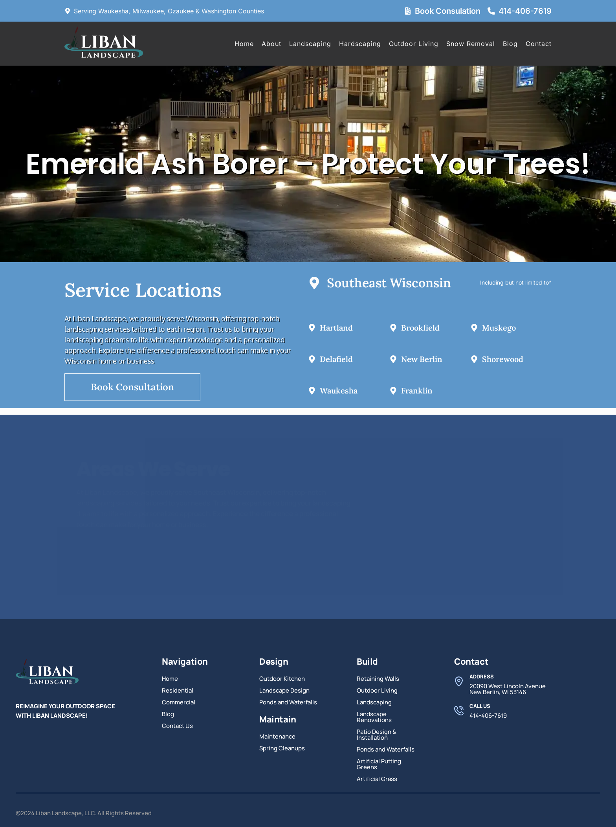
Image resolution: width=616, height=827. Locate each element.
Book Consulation (447, 11)
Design (273, 661)
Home (244, 44)
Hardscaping (360, 44)
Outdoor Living (413, 44)
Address (481, 676)
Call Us (479, 705)
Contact (539, 44)
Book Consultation (132, 387)
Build (367, 661)
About (271, 44)
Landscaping (310, 44)
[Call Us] (459, 710)
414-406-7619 (525, 11)
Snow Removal (470, 44)
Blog (510, 44)
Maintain (277, 719)
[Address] (459, 681)
